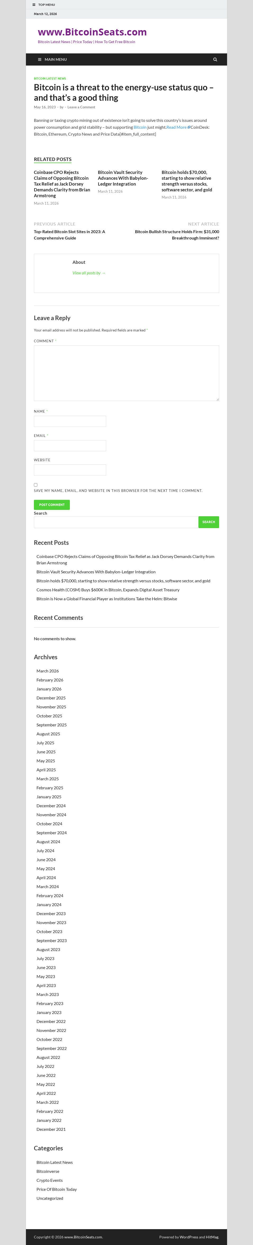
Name (41, 411)
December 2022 (51, 1021)
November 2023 (51, 922)
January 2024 (49, 904)
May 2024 (46, 868)
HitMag (212, 1237)
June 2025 (46, 751)
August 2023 (48, 949)
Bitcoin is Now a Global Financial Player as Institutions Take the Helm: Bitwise (107, 598)
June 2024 (46, 859)
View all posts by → (89, 272)
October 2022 (49, 1039)
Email (41, 436)
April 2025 (46, 769)
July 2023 (45, 958)
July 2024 (45, 850)
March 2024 (48, 886)
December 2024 (51, 805)
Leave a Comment (81, 107)
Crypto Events (50, 1180)
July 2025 (45, 742)
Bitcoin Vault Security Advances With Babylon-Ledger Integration (123, 178)
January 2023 (49, 1012)
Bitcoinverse (48, 1171)
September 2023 (52, 940)
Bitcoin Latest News (50, 78)
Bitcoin (140, 127)
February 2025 (50, 787)
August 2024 (48, 841)
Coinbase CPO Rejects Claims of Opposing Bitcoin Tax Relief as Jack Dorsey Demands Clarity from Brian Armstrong (62, 183)
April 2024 (46, 877)
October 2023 (49, 931)
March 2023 (48, 994)
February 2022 (50, 1111)
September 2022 (52, 1048)
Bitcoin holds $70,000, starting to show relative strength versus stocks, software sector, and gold (187, 180)
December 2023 (51, 913)
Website (42, 460)
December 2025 (51, 697)
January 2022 (49, 1120)
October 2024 (49, 823)
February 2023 (50, 1003)
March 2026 (48, 670)
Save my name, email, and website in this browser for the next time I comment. (118, 490)
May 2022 (46, 1084)
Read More (176, 127)
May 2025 (46, 760)
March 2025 (48, 778)
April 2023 (46, 985)
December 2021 (51, 1129)
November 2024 (51, 814)
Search (40, 512)
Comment (45, 341)
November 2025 (51, 706)
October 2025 (49, 715)
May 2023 (46, 976)
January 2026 (49, 688)
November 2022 (51, 1030)
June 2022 (46, 1075)
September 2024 (52, 832)
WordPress (189, 1237)
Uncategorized (50, 1198)
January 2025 (49, 796)
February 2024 (50, 895)
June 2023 (46, 967)
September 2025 (52, 724)
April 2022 (46, 1093)
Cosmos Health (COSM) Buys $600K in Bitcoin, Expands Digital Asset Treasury (108, 589)
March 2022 (48, 1102)
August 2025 (48, 733)
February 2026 (50, 679)
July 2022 (45, 1066)
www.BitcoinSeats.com (92, 31)
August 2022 (48, 1057)
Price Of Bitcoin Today (57, 1189)
